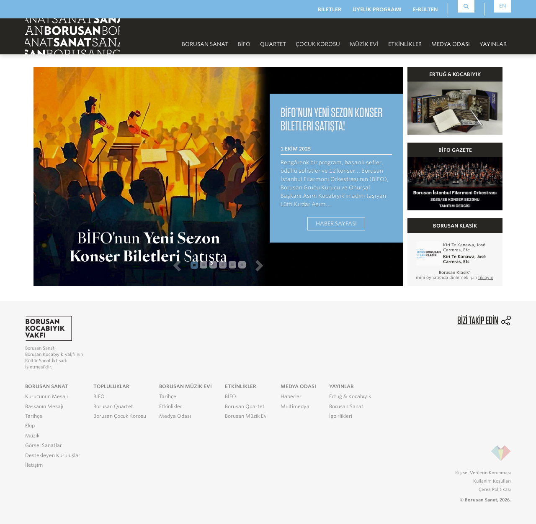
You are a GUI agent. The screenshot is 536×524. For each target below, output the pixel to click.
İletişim (34, 465)
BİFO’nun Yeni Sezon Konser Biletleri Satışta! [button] (331, 119)
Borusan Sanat (205, 44)
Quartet (273, 44)
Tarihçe (33, 416)
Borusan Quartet (113, 406)
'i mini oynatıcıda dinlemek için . (455, 275)
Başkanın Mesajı (44, 406)
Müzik (32, 436)
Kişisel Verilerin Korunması (483, 472)
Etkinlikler (405, 44)
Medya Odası (450, 44)
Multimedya (295, 406)
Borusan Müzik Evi (246, 416)
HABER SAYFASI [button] (336, 223)
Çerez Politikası (495, 489)
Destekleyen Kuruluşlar (52, 455)
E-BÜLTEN (425, 9)
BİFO (244, 44)
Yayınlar (493, 44)
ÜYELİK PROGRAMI (377, 9)
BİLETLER (329, 9)
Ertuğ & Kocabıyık (350, 396)
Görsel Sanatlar (43, 445)
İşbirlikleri (340, 416)
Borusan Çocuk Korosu (119, 416)
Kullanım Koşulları (492, 480)
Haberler (291, 396)
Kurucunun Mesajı (46, 396)
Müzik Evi (364, 44)
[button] (113, 265)
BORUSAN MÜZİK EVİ (185, 386)
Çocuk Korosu (318, 44)
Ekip (30, 426)
